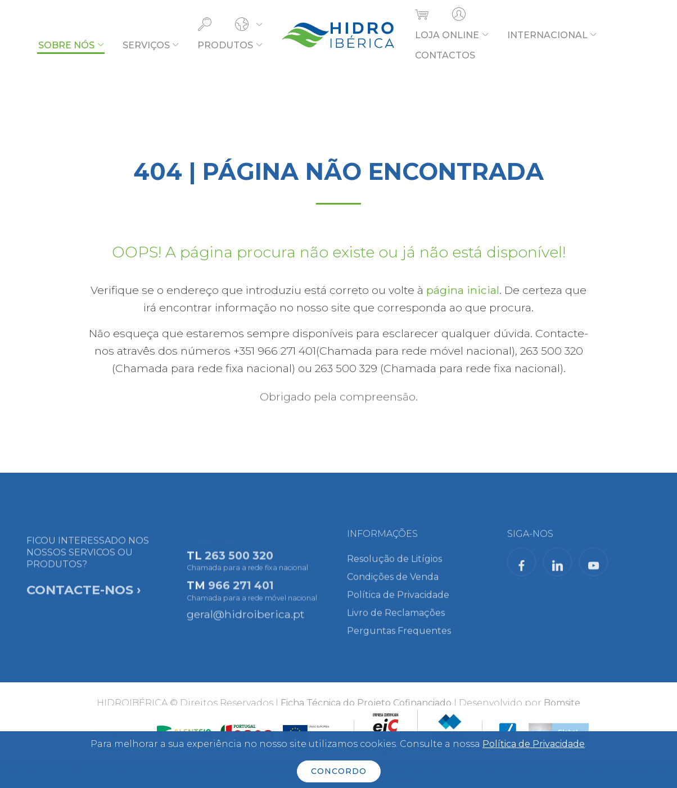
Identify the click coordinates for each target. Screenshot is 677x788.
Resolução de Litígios (394, 564)
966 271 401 (241, 593)
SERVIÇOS (146, 45)
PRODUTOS (225, 45)
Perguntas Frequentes (399, 636)
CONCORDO (339, 771)
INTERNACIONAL (547, 35)
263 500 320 (239, 563)
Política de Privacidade (398, 600)
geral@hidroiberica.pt (245, 617)
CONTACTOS (445, 55)
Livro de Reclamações (396, 618)
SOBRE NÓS (66, 45)
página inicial (462, 290)
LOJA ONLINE (447, 35)
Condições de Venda (393, 582)
